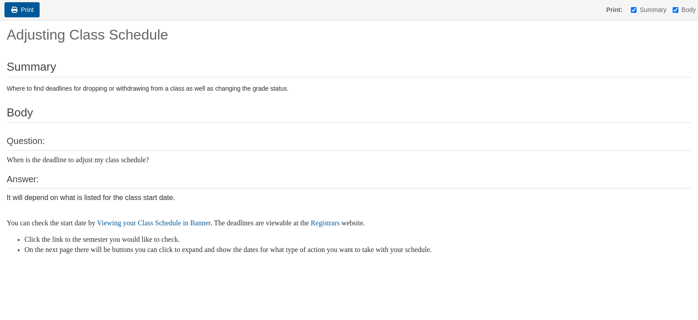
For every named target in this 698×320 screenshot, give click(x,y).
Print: (614, 9)
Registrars (325, 223)
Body (684, 9)
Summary (648, 9)
